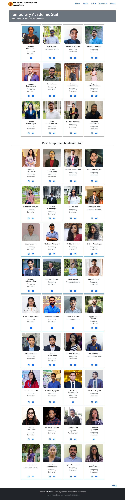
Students (102, 3)
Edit (114, 485)
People (85, 3)
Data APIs (60, 495)
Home (77, 3)
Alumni (112, 3)
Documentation (51, 495)
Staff (93, 3)
